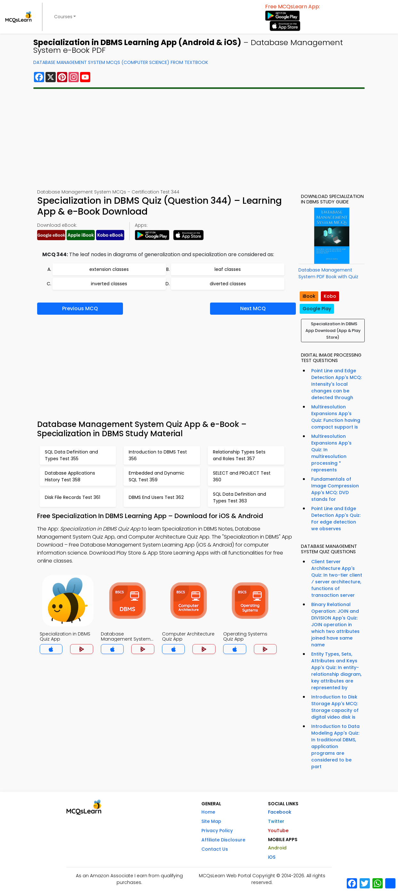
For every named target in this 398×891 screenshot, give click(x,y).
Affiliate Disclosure (223, 840)
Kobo (330, 296)
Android (277, 848)
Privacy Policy (217, 830)
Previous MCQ (80, 308)
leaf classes (228, 269)
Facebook (279, 812)
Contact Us (214, 849)
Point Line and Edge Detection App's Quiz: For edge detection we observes (336, 518)
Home (208, 812)
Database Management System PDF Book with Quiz (328, 273)
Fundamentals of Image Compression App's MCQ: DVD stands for (335, 489)
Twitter (276, 821)
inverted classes (109, 283)
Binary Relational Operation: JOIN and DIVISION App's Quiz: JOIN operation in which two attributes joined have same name (335, 624)
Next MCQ (253, 308)
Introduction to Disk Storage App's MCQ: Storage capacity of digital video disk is (335, 707)
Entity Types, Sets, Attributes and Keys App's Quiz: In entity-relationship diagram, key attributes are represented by (336, 671)
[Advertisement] (199, 139)
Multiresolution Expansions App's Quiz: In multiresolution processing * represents (331, 453)
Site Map (211, 821)
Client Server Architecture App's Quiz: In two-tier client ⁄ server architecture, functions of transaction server (336, 578)
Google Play (317, 308)
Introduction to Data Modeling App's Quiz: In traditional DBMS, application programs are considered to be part (335, 746)
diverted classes (228, 283)
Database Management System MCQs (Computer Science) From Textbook (120, 62)
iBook (309, 296)
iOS (271, 857)
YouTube (278, 830)
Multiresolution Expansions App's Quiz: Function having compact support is (335, 417)
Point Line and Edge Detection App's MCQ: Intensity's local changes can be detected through (336, 384)
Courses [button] (63, 16)
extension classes (109, 269)
